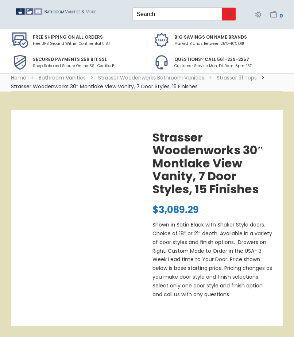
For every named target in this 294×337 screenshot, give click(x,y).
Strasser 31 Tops (237, 77)
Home (18, 77)
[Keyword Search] (177, 14)
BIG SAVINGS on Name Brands (210, 37)
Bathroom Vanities (62, 77)
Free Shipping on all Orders (68, 37)
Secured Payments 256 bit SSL (70, 59)
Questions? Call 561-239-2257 (211, 59)
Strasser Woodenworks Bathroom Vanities (151, 77)
